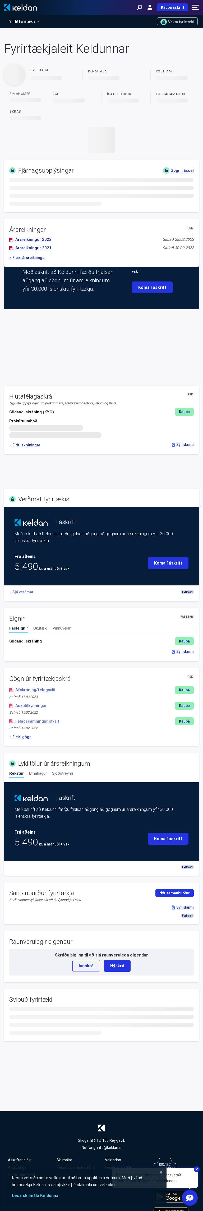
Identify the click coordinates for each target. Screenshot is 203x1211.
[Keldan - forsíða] (20, 7)
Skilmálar (64, 1160)
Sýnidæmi (183, 444)
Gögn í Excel (178, 170)
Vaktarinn (113, 1160)
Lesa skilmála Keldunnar (36, 1195)
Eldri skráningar (24, 445)
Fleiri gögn (20, 737)
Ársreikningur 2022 (30, 239)
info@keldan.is (109, 1147)
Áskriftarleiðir (19, 1160)
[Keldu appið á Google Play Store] (173, 1197)
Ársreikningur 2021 (30, 248)
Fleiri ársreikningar (27, 258)
